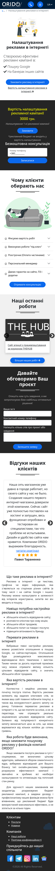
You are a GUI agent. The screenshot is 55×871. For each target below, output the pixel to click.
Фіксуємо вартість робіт (20, 238)
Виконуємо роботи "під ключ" (23, 246)
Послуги (16, 822)
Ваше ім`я (9, 409)
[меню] (40, 4)
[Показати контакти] (31, 4)
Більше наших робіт (27, 360)
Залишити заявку (27, 446)
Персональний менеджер (21, 263)
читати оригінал (27, 551)
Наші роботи (18, 836)
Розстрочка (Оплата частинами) (24, 255)
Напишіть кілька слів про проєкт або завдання (24, 429)
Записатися (27, 160)
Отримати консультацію (27, 284)
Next (50, 336)
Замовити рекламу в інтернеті (27, 82)
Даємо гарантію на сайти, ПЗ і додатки (23, 273)
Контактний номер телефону (20, 418)
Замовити (27, 130)
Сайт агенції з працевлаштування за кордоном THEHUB (27, 347)
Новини (15, 825)
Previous (5, 336)
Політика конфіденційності (26, 840)
